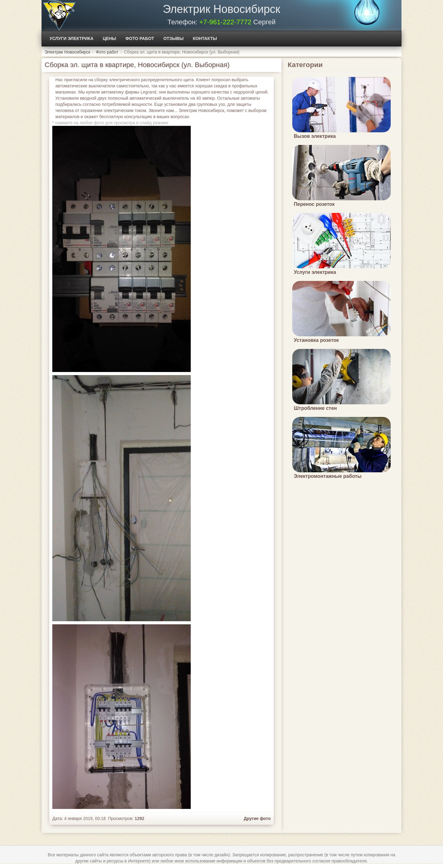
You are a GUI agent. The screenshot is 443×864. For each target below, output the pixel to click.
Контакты (205, 38)
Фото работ (139, 38)
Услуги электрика (72, 38)
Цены (109, 38)
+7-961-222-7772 (225, 22)
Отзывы (173, 38)
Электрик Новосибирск (221, 9)
